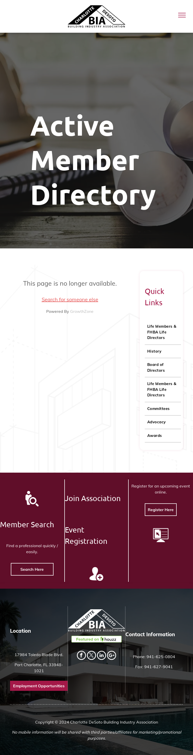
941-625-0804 (161, 656)
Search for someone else (70, 299)
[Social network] (111, 656)
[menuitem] (163, 332)
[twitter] (91, 656)
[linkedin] (101, 656)
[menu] (181, 15)
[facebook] (81, 656)
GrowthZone (81, 311)
